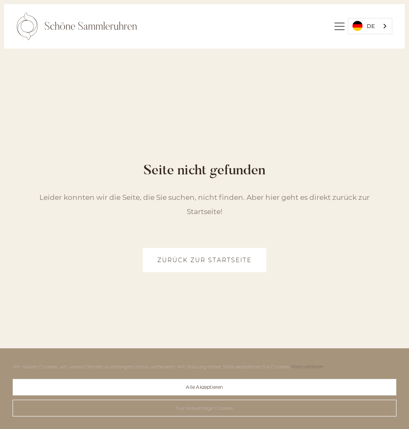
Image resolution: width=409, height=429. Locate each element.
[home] (77, 26)
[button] (339, 26)
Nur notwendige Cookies (204, 408)
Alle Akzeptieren (204, 387)
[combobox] (370, 26)
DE (363, 26)
